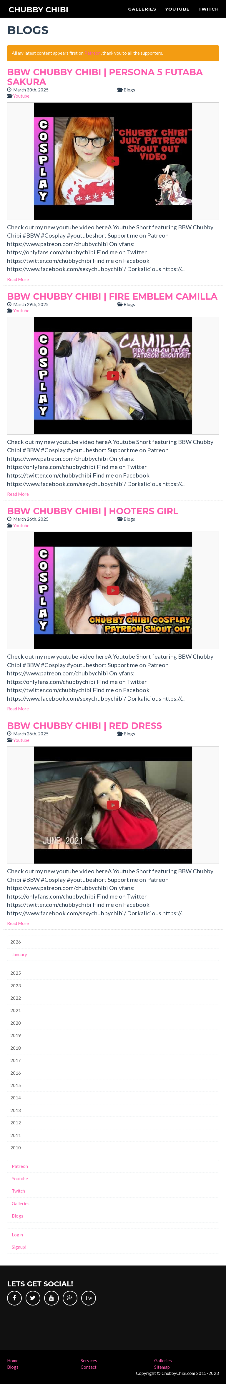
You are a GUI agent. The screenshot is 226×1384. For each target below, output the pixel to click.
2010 (15, 1147)
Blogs (17, 1215)
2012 (15, 1122)
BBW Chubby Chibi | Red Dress (84, 725)
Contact (89, 1367)
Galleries (142, 9)
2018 (15, 1048)
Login (17, 1234)
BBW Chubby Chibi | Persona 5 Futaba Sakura (105, 77)
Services (89, 1360)
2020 (15, 1023)
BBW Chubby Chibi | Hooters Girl (92, 511)
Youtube (177, 9)
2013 (15, 1110)
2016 (15, 1073)
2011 (15, 1135)
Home (13, 1360)
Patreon (92, 53)
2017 (15, 1060)
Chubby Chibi (41, 10)
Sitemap (162, 1367)
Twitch (209, 9)
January (19, 954)
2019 (15, 1035)
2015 (15, 1085)
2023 (15, 985)
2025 (15, 973)
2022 (15, 998)
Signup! (19, 1247)
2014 (15, 1097)
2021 (15, 1010)
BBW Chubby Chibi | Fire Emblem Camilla (112, 296)
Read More (18, 279)
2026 (15, 941)
